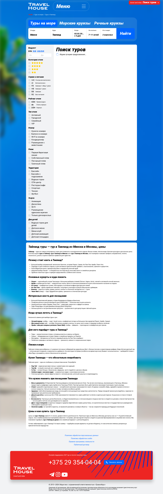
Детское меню (38, 228)
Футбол (34, 194)
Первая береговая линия (39, 153)
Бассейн (35, 171)
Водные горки (37, 179)
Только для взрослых (41, 215)
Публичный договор (81, 445)
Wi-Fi (33, 207)
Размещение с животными (38, 143)
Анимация (36, 201)
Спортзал (35, 188)
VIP (33, 123)
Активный (36, 115)
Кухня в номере (38, 131)
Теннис (34, 191)
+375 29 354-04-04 (75, 462)
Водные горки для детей (39, 224)
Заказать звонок (114, 462)
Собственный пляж (40, 158)
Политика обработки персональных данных (81, 435)
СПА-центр (36, 182)
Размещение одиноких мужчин (39, 211)
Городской (36, 118)
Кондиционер (37, 140)
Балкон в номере (39, 134)
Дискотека (36, 204)
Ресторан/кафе (38, 185)
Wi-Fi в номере (38, 137)
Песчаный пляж (38, 161)
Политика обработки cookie (81, 438)
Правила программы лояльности (81, 442)
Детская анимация (39, 234)
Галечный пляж (38, 164)
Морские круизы (74, 23)
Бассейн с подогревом (37, 175)
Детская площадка (39, 237)
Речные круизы (108, 23)
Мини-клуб (36, 231)
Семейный (36, 121)
